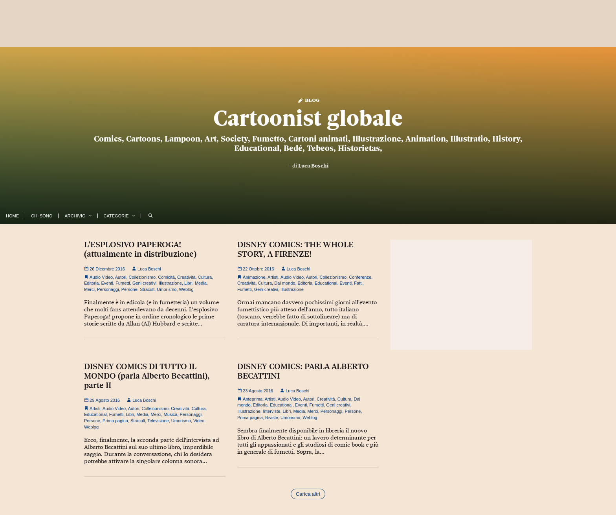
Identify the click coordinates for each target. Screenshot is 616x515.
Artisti (273, 277)
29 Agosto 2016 (102, 400)
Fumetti (123, 283)
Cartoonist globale (308, 118)
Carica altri (308, 494)
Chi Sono (41, 215)
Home (12, 215)
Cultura (205, 277)
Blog (308, 99)
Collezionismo (142, 277)
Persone (129, 289)
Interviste (271, 411)
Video (198, 420)
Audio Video (101, 277)
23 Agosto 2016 (255, 390)
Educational (326, 283)
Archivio (74, 215)
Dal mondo (284, 283)
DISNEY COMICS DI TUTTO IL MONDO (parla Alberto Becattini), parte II (147, 375)
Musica (170, 414)
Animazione (254, 277)
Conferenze (360, 277)
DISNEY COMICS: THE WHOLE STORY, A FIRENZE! (295, 249)
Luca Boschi (313, 165)
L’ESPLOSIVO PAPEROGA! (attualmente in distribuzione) (140, 249)
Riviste (271, 417)
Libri (188, 283)
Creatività (186, 277)
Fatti (358, 283)
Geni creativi (144, 283)
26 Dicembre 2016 (104, 269)
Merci (89, 289)
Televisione (158, 420)
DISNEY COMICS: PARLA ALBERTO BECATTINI (303, 371)
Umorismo (166, 289)
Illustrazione (170, 283)
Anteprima (252, 399)
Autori (120, 277)
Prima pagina (115, 420)
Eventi (107, 283)
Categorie (116, 215)
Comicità (166, 277)
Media (201, 283)
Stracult (147, 289)
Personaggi (108, 289)
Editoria (91, 283)
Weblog (186, 289)
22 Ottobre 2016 (255, 269)
